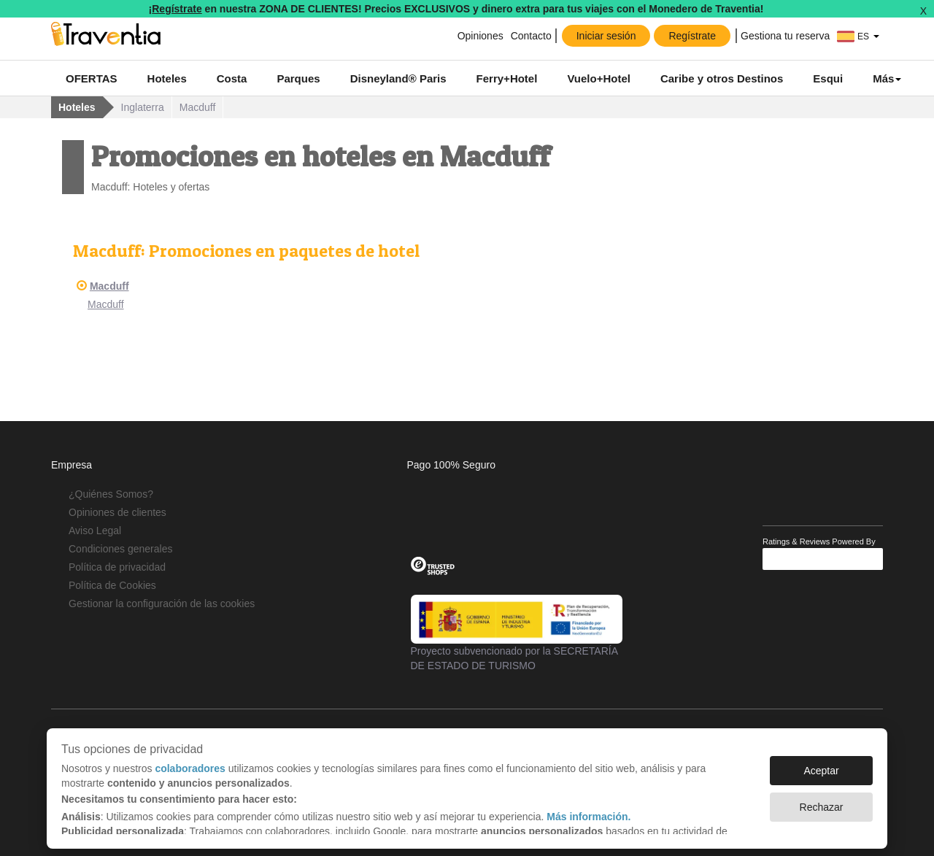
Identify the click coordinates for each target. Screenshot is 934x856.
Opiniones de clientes (117, 512)
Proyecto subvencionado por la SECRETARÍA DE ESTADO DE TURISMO (516, 633)
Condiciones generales (120, 549)
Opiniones (480, 36)
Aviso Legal (95, 530)
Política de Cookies (112, 585)
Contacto (531, 36)
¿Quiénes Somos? (111, 494)
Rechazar (822, 800)
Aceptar (820, 763)
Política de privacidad (117, 567)
